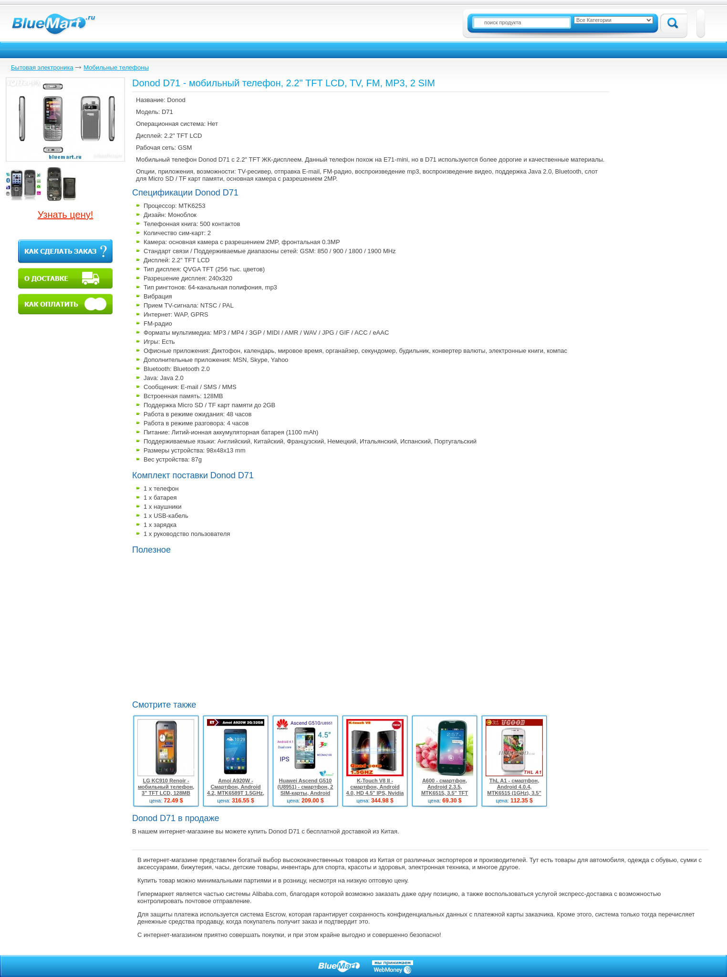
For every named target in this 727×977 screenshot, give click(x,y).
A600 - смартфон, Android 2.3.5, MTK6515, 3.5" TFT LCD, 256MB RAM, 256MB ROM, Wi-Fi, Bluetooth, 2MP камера (444, 796)
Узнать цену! (65, 214)
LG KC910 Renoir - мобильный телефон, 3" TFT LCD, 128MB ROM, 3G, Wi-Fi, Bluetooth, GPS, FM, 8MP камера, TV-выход (166, 796)
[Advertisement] (212, 626)
